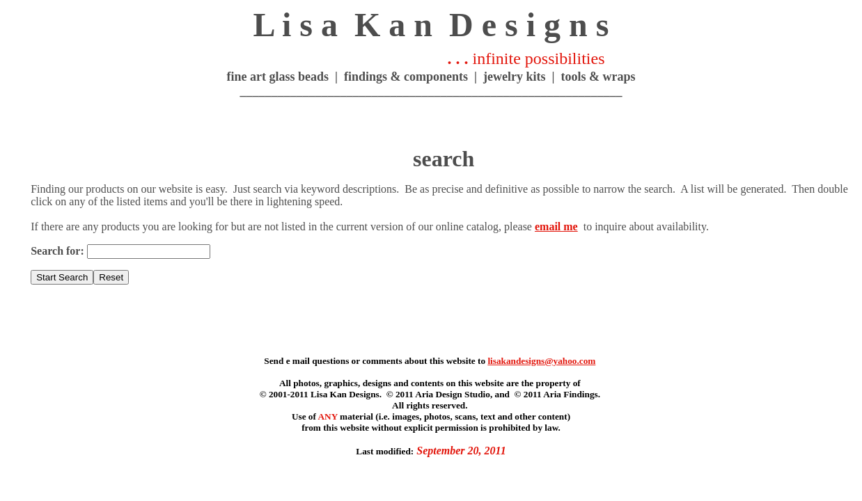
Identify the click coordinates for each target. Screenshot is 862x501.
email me (556, 226)
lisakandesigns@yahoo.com (541, 361)
